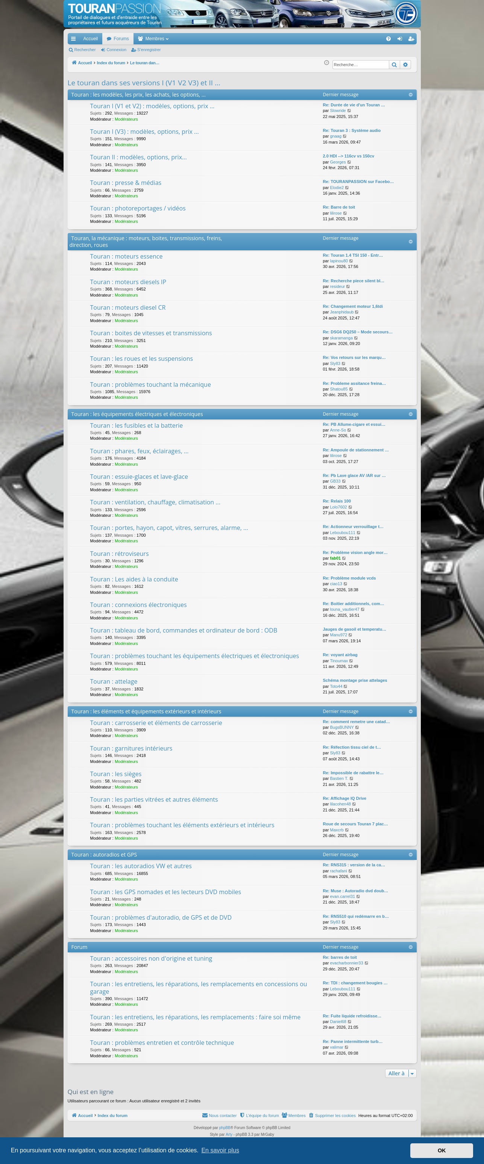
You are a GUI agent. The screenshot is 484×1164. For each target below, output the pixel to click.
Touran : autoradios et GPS (104, 854)
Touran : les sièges (116, 774)
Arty (229, 1134)
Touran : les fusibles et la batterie (136, 425)
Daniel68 (338, 1021)
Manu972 (338, 635)
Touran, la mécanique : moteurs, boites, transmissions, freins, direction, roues (146, 241)
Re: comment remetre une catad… (356, 721)
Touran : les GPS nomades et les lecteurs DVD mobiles (165, 892)
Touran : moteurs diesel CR (128, 307)
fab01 (335, 558)
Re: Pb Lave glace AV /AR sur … (354, 475)
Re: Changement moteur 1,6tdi (353, 306)
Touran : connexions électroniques (138, 605)
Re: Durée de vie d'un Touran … (354, 105)
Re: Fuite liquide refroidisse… (352, 1016)
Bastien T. (339, 778)
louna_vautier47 (344, 609)
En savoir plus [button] (220, 1150)
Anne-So (338, 430)
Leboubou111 (342, 532)
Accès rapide (75, 40)
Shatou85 (338, 389)
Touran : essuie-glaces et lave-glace (139, 476)
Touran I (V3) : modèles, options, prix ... (144, 131)
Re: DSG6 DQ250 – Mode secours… (358, 332)
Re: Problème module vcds (349, 578)
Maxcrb (336, 830)
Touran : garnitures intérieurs (131, 748)
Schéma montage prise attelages (355, 680)
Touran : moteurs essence (126, 256)
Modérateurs (126, 119)
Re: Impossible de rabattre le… (353, 772)
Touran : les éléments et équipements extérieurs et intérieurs (146, 711)
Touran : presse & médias (126, 183)
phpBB (225, 1128)
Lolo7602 (338, 507)
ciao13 (336, 583)
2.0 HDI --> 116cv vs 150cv (349, 156)
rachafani (338, 871)
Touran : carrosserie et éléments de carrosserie (156, 723)
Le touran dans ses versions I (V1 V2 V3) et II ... (144, 83)
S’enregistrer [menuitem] (412, 40)
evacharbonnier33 (346, 963)
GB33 (335, 481)
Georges (338, 162)
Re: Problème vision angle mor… (355, 552)
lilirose (335, 213)
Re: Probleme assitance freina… (354, 383)
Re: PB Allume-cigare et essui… (354, 424)
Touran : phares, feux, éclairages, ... (139, 451)
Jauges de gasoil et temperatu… (355, 629)
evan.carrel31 (342, 896)
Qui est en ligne (91, 1091)
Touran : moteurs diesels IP (128, 282)
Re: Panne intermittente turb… (353, 1041)
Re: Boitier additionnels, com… (353, 603)
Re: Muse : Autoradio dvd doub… (355, 891)
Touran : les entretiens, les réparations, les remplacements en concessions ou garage (198, 987)
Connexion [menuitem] (401, 40)
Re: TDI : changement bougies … (355, 983)
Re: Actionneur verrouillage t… (353, 526)
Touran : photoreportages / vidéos (138, 208)
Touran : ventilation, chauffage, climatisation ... (155, 502)
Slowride (338, 110)
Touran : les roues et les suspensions (141, 358)
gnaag (335, 136)
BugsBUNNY (342, 727)
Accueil (90, 38)
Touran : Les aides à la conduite (134, 579)
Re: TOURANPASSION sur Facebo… (358, 181)
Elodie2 (337, 187)
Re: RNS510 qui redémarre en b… (356, 916)
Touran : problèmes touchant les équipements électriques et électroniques (194, 656)
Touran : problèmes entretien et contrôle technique (162, 1042)
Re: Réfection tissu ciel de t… (352, 747)
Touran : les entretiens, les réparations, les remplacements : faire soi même (195, 1017)
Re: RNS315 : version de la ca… (354, 865)
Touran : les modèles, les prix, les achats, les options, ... (138, 94)
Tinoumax (339, 660)
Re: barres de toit (340, 957)
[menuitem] (361, 38)
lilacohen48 (340, 804)
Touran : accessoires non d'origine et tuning (151, 958)
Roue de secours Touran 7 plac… (355, 824)
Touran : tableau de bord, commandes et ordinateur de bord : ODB (184, 630)
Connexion (116, 49)
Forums (121, 38)
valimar (336, 1047)
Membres (155, 38)
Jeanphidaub (342, 312)
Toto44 (336, 686)
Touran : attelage (114, 681)
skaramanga (341, 338)
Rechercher (85, 49)
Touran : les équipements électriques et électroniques (137, 414)
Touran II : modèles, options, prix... (138, 157)
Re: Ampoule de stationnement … (356, 450)
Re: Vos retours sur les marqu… (354, 357)
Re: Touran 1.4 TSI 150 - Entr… (353, 255)
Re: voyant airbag (340, 654)
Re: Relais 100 (337, 501)
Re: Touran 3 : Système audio (352, 130)
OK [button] (442, 1150)
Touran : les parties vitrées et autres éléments (154, 799)
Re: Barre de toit (339, 207)
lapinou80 (339, 261)
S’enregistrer (149, 49)
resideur (337, 286)
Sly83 (335, 363)
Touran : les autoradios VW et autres (141, 866)
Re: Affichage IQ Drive (345, 798)
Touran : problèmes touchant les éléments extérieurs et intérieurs (182, 825)
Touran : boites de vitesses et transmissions (151, 333)
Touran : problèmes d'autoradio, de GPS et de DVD (161, 917)
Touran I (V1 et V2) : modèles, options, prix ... (152, 106)
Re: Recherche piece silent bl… (354, 281)
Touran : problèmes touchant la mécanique (150, 384)
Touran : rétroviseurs (119, 553)
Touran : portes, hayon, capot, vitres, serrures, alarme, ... (169, 528)
